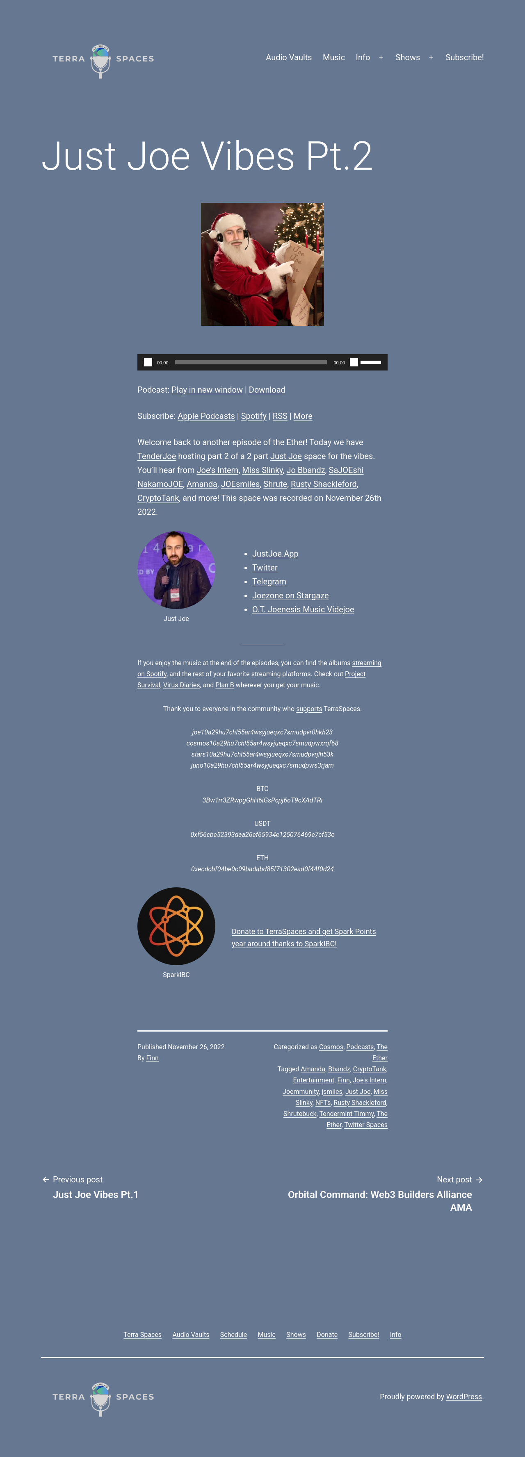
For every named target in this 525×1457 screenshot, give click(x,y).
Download (267, 390)
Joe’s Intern (218, 470)
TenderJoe (156, 456)
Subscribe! (464, 57)
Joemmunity (301, 1092)
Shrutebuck (300, 1114)
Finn (152, 1058)
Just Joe (286, 456)
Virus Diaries (181, 685)
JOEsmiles (240, 484)
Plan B (224, 685)
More (303, 416)
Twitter (265, 568)
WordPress (464, 1396)
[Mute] (354, 362)
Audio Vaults (289, 57)
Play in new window (207, 390)
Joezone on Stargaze (290, 595)
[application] (262, 362)
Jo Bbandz (305, 470)
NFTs (323, 1103)
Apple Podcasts (206, 416)
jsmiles (332, 1092)
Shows (408, 57)
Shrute (275, 484)
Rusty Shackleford (324, 484)
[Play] (148, 362)
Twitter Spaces (366, 1125)
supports (309, 709)
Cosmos (331, 1047)
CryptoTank (158, 498)
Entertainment (314, 1080)
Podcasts (360, 1047)
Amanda (202, 484)
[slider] (251, 362)
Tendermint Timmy (346, 1114)
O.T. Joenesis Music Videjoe (303, 609)
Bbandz (339, 1069)
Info (363, 57)
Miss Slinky (262, 470)
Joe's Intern (369, 1080)
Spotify (254, 416)
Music (334, 57)
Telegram (269, 581)
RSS (280, 416)
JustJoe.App (275, 554)
